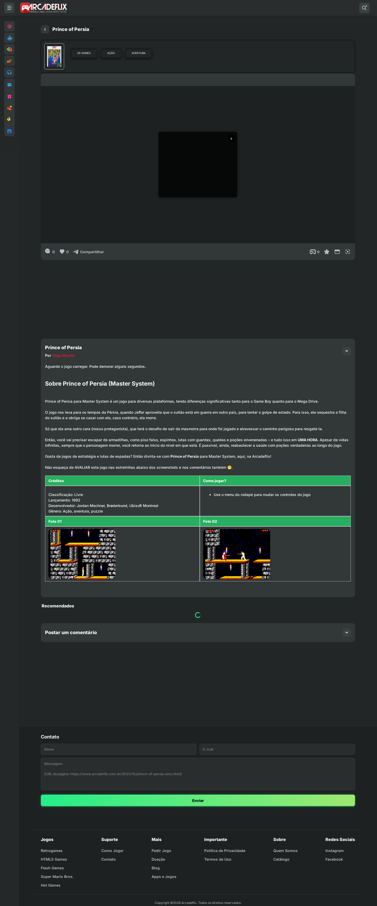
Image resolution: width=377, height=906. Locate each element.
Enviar (198, 800)
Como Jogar (112, 850)
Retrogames (52, 850)
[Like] (64, 251)
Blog (156, 868)
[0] (50, 251)
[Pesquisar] (364, 8)
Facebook (334, 859)
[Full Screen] (348, 251)
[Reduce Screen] (337, 251)
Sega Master (63, 355)
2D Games (84, 53)
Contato (108, 859)
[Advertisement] (198, 296)
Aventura (139, 53)
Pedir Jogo (161, 850)
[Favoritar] (327, 251)
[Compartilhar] (88, 251)
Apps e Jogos (164, 876)
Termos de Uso (217, 859)
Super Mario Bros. (57, 876)
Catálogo (281, 859)
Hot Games (50, 885)
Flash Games (52, 868)
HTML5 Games (54, 859)
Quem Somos (285, 850)
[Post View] (314, 251)
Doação (158, 859)
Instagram (334, 850)
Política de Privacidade (224, 850)
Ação (111, 53)
